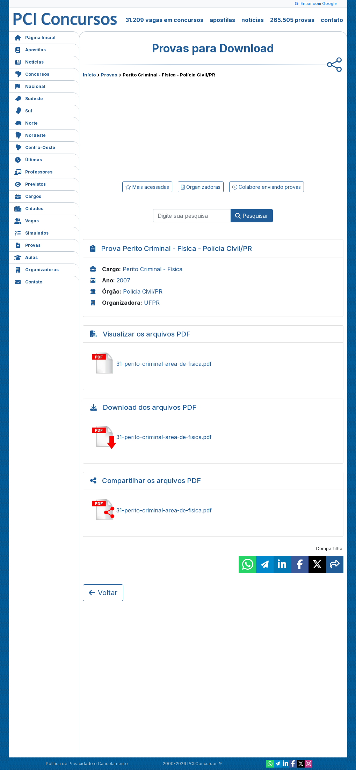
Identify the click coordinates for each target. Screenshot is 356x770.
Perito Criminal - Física (152, 269)
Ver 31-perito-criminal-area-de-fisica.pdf (213, 364)
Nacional (29, 85)
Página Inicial (35, 37)
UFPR (152, 302)
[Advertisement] (156, 128)
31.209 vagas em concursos (164, 19)
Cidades (28, 208)
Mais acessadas (147, 187)
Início (89, 74)
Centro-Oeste (34, 146)
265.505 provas (292, 19)
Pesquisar (251, 215)
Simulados (31, 232)
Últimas (28, 159)
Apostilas (30, 49)
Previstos (30, 183)
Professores (33, 171)
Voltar (103, 592)
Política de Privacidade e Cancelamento (87, 763)
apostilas (222, 19)
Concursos (31, 73)
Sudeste (28, 98)
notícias (252, 19)
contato (332, 19)
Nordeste (30, 134)
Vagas (26, 220)
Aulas (26, 256)
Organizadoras (36, 269)
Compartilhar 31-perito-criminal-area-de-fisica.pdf (213, 510)
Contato (28, 281)
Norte (26, 122)
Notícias (29, 61)
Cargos (27, 195)
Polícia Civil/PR (142, 291)
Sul (23, 110)
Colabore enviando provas (266, 187)
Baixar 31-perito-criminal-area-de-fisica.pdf (213, 437)
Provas (27, 244)
